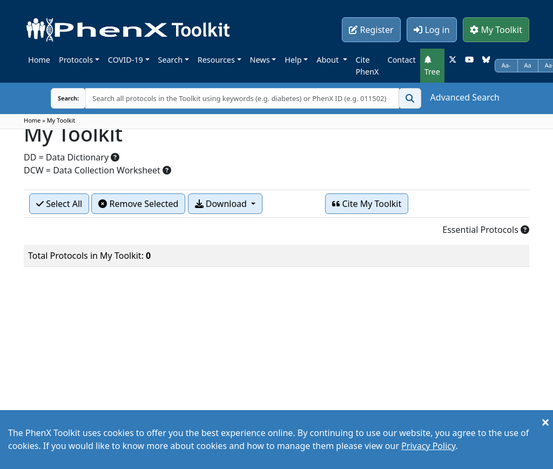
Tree (432, 66)
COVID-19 (125, 60)
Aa (527, 65)
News (260, 60)
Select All (59, 204)
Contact (402, 60)
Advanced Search (465, 97)
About (328, 60)
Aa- (506, 65)
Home (39, 60)
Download (222, 204)
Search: (68, 98)
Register (371, 30)
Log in (431, 30)
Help (293, 60)
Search (170, 60)
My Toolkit (496, 30)
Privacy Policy (428, 446)
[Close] (545, 422)
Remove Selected (138, 204)
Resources (216, 60)
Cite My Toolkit (366, 204)
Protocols (76, 60)
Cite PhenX (367, 66)
